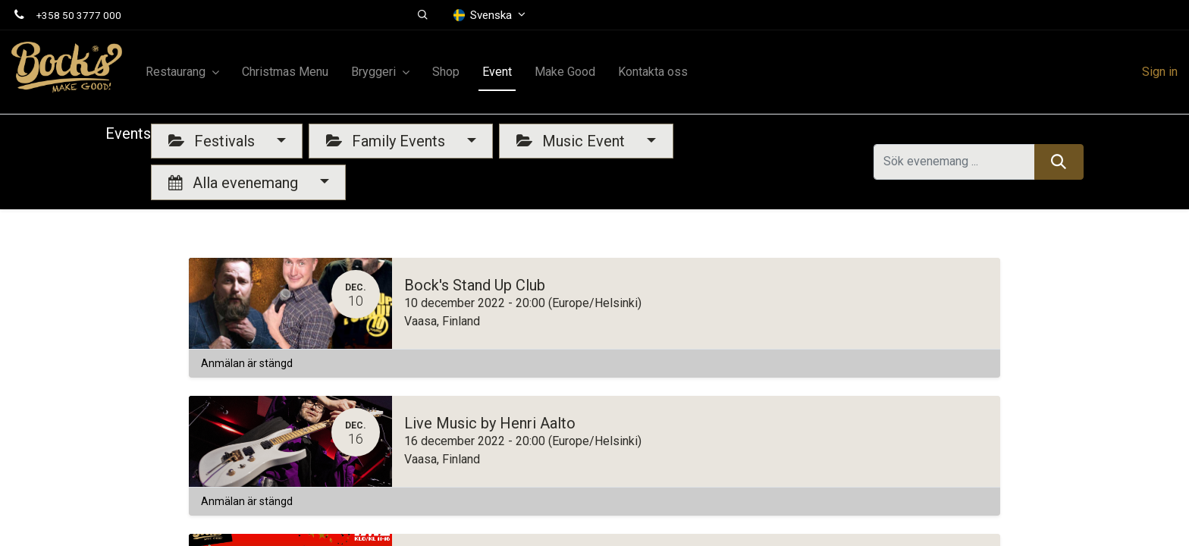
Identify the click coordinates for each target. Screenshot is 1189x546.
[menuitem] (285, 72)
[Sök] (1059, 161)
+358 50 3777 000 (78, 15)
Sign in (1160, 71)
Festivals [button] (213, 141)
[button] (423, 15)
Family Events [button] (387, 141)
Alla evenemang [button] (235, 183)
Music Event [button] (572, 141)
